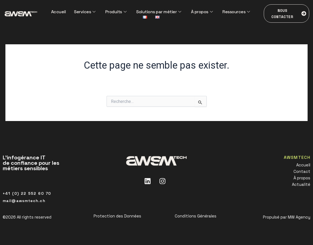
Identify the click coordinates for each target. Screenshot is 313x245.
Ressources (236, 12)
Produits (116, 12)
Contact (302, 171)
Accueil (58, 12)
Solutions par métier (158, 12)
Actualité (301, 184)
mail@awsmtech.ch (24, 200)
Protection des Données (117, 216)
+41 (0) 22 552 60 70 (27, 193)
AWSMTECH (297, 157)
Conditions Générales (195, 216)
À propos (202, 12)
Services (84, 12)
